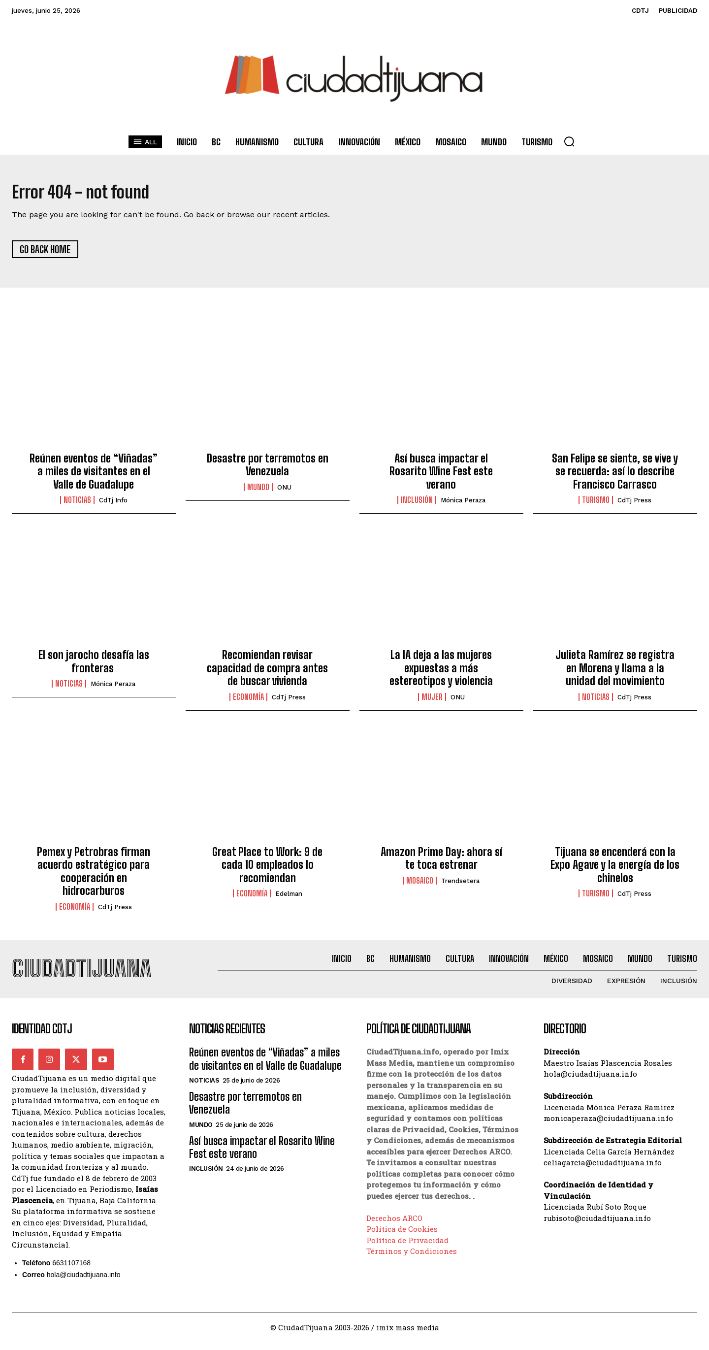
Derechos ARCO (394, 1226)
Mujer (432, 701)
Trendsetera (460, 885)
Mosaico (419, 885)
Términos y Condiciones (411, 1259)
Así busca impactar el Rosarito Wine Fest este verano (441, 475)
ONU (284, 491)
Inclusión (417, 504)
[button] (569, 141)
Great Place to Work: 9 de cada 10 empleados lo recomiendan (267, 869)
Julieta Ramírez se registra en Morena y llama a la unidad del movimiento (615, 672)
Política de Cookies (402, 1237)
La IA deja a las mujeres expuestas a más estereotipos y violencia (441, 672)
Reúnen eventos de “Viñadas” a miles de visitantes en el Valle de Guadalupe (94, 475)
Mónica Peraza (463, 504)
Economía (248, 701)
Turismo (596, 504)
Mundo (258, 491)
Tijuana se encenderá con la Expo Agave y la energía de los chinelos (614, 869)
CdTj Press (634, 504)
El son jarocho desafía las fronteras (93, 666)
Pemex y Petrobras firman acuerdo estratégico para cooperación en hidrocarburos (93, 876)
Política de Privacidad (407, 1248)
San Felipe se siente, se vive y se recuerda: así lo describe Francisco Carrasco (615, 475)
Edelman (288, 898)
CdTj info (113, 504)
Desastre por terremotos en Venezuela (267, 469)
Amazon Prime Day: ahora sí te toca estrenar (441, 863)
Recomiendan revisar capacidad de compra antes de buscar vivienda (267, 672)
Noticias (77, 504)
